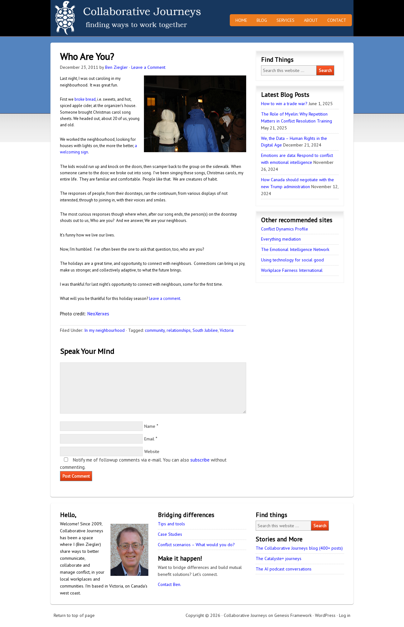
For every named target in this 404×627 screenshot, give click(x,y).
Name (149, 426)
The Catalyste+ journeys (278, 558)
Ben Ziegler (116, 67)
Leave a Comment (148, 67)
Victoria (227, 330)
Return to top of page (74, 615)
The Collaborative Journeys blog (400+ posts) (299, 548)
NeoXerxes (98, 314)
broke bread (85, 99)
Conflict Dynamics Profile (284, 229)
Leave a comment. (165, 298)
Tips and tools (171, 524)
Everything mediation (281, 239)
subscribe (200, 460)
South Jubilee (205, 330)
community (155, 330)
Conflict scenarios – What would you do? (196, 544)
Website (151, 451)
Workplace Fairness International (292, 270)
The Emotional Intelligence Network (295, 249)
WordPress (325, 615)
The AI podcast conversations (284, 569)
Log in (344, 615)
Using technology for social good (292, 260)
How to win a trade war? (284, 103)
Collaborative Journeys (105, 18)
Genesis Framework (293, 615)
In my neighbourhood (104, 330)
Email (149, 439)
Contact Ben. (169, 584)
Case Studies (170, 534)
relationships (179, 330)
